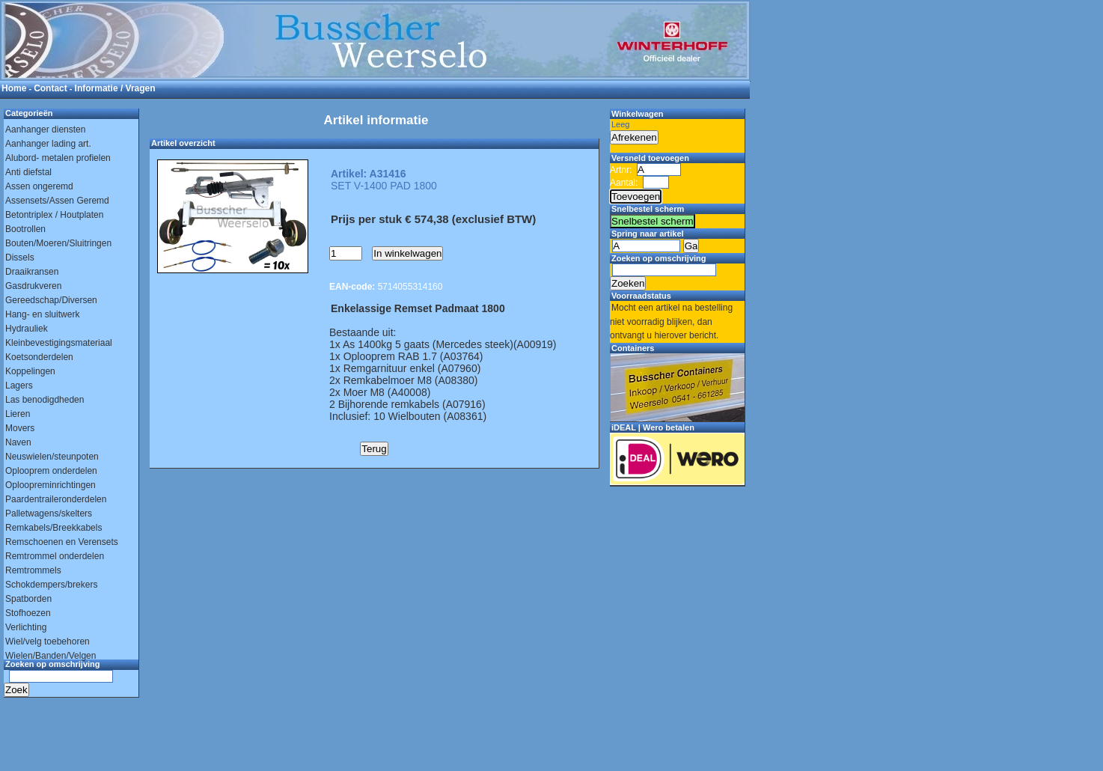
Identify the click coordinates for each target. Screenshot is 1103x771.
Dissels (19, 257)
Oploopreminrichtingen (50, 485)
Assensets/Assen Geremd (57, 200)
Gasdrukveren (33, 286)
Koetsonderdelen (39, 357)
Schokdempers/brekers (51, 584)
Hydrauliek (26, 328)
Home (13, 88)
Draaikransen (31, 271)
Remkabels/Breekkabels (53, 527)
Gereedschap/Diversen (51, 300)
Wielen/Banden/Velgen (50, 655)
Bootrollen (25, 229)
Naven (18, 442)
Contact (50, 88)
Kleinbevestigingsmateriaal (58, 343)
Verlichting (25, 627)
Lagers (19, 385)
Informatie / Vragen (115, 88)
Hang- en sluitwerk (42, 314)
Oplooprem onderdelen (51, 471)
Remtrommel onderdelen (54, 556)
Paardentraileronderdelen (55, 499)
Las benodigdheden (44, 399)
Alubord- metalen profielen (58, 158)
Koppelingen (30, 371)
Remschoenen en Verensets (61, 542)
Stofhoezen (28, 613)
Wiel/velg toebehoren (47, 641)
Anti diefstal (28, 172)
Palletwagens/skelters (48, 513)
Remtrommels (33, 570)
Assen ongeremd (39, 186)
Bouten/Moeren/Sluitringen (58, 243)
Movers (19, 428)
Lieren (17, 414)
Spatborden (28, 599)
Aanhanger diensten (45, 129)
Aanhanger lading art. (48, 143)
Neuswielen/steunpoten (52, 456)
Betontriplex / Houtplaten (54, 215)
